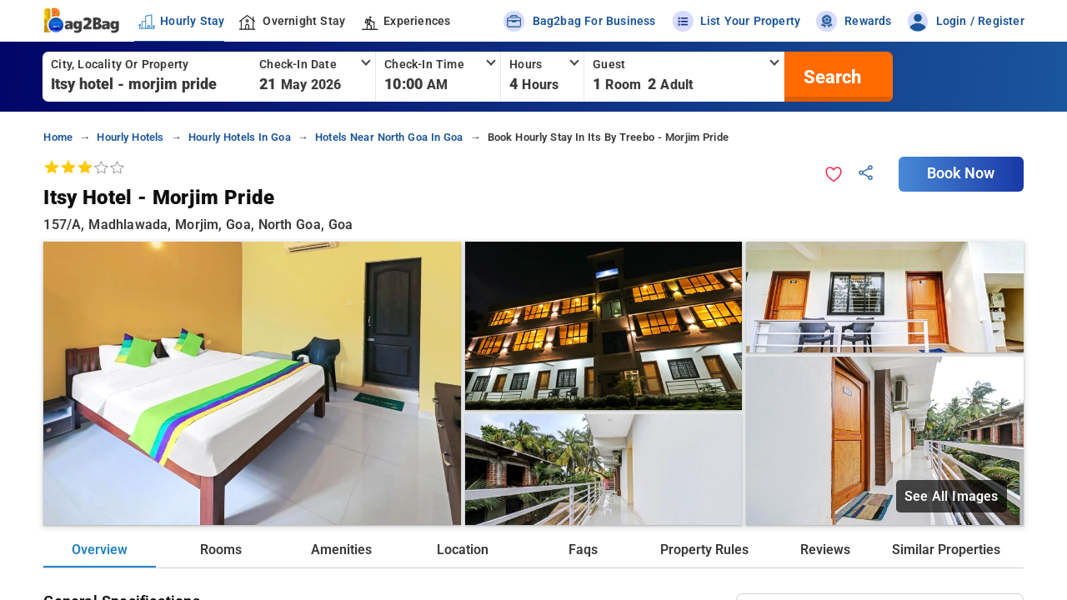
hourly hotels (130, 137)
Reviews (825, 550)
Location (462, 550)
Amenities (341, 550)
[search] (830, 77)
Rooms (221, 550)
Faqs (583, 550)
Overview (100, 550)
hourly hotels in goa (239, 137)
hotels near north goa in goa (389, 137)
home (58, 137)
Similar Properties (946, 550)
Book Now (961, 173)
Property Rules (704, 550)
